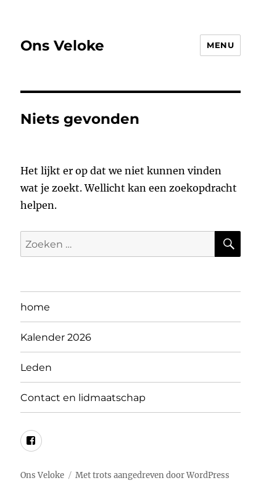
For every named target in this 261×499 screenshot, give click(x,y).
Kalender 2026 (55, 337)
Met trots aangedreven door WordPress (152, 475)
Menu (220, 45)
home (35, 307)
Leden (36, 367)
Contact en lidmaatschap (83, 398)
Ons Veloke (62, 45)
